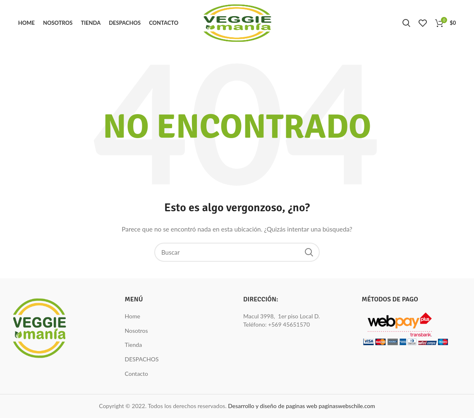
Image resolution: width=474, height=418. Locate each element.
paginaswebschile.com (346, 405)
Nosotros (136, 330)
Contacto (136, 373)
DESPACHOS (142, 359)
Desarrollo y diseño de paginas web (272, 405)
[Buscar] (237, 252)
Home (132, 316)
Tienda (133, 344)
